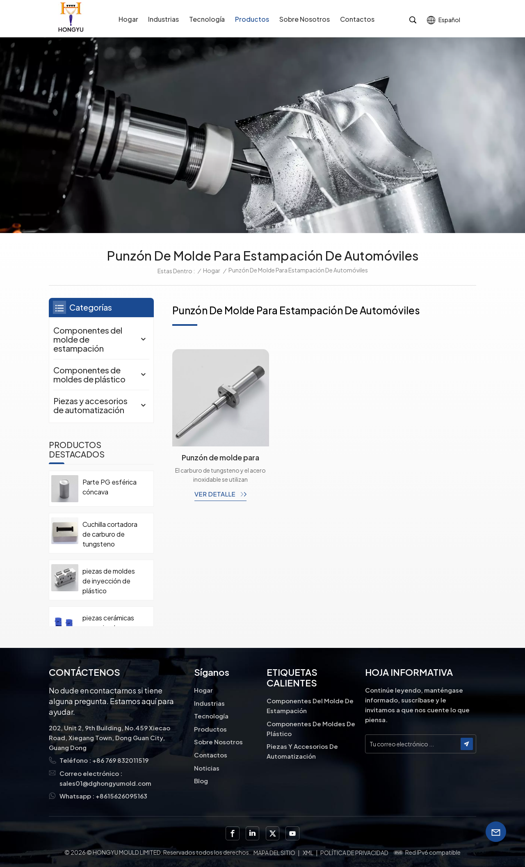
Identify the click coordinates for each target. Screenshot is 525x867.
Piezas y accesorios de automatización (90, 405)
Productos (252, 19)
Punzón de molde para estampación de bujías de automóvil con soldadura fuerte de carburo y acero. (220, 457)
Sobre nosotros (304, 19)
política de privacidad (354, 852)
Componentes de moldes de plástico (89, 374)
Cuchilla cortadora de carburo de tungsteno (109, 534)
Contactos (357, 19)
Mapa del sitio (274, 852)
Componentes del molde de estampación (87, 339)
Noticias (206, 768)
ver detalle (215, 494)
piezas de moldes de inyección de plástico (108, 581)
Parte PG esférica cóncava (109, 487)
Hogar (128, 19)
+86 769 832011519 (120, 760)
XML (308, 852)
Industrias (163, 19)
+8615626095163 (121, 796)
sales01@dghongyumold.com (105, 783)
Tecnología (207, 19)
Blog (201, 781)
